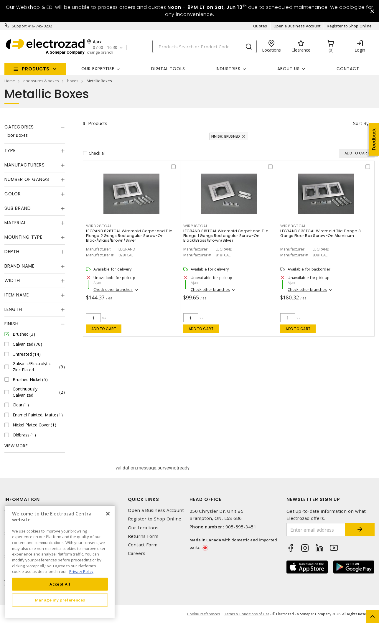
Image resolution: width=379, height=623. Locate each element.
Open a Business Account (297, 26)
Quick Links (143, 499)
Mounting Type (23, 237)
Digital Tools (168, 69)
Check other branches (113, 289)
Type (10, 150)
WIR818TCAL (195, 225)
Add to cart (103, 328)
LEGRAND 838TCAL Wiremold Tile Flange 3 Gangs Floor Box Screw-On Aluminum (320, 233)
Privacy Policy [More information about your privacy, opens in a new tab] (81, 571)
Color (12, 194)
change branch (100, 52)
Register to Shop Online (349, 26)
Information (22, 499)
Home (9, 80)
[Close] (107, 513)
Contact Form (143, 545)
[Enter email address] (315, 529)
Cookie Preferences (203, 614)
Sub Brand (17, 208)
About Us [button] (288, 69)
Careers (137, 553)
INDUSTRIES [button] (228, 69)
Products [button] (36, 69)
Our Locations (143, 527)
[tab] (34, 127)
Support (19, 26)
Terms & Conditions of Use (246, 614)
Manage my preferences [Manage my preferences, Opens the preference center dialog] (60, 600)
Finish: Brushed (225, 136)
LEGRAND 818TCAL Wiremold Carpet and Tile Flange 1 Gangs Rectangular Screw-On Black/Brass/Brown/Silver (225, 235)
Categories (19, 127)
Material (15, 223)
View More (16, 446)
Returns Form (143, 536)
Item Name (16, 295)
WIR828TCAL (99, 225)
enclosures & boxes (41, 80)
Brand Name (19, 266)
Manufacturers (24, 165)
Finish (11, 324)
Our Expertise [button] (97, 69)
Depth (11, 251)
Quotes (260, 26)
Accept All (60, 584)
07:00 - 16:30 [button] (105, 47)
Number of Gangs (26, 179)
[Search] (204, 46)
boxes (72, 80)
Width (12, 280)
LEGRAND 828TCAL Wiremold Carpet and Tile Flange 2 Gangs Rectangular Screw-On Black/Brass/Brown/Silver (129, 235)
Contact (348, 69)
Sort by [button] (361, 123)
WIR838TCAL (293, 225)
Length (13, 309)
